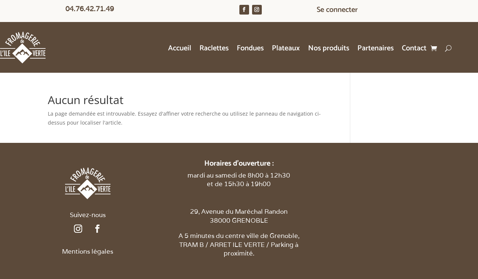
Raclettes (214, 50)
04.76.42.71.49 (89, 8)
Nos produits (328, 50)
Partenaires (375, 50)
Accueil (179, 50)
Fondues (250, 50)
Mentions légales (87, 251)
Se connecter (337, 11)
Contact (414, 50)
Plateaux (286, 50)
